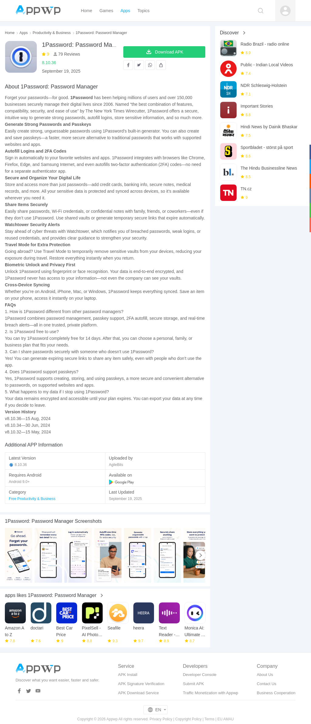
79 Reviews (68, 54)
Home (10, 33)
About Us (265, 674)
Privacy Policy (161, 719)
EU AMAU (225, 719)
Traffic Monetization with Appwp (210, 693)
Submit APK (193, 683)
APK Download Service (138, 693)
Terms (209, 719)
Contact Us (266, 683)
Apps (23, 33)
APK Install (127, 674)
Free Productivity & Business (32, 499)
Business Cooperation (276, 693)
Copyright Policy (188, 719)
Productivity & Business (51, 33)
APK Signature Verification (141, 683)
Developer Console (200, 674)
